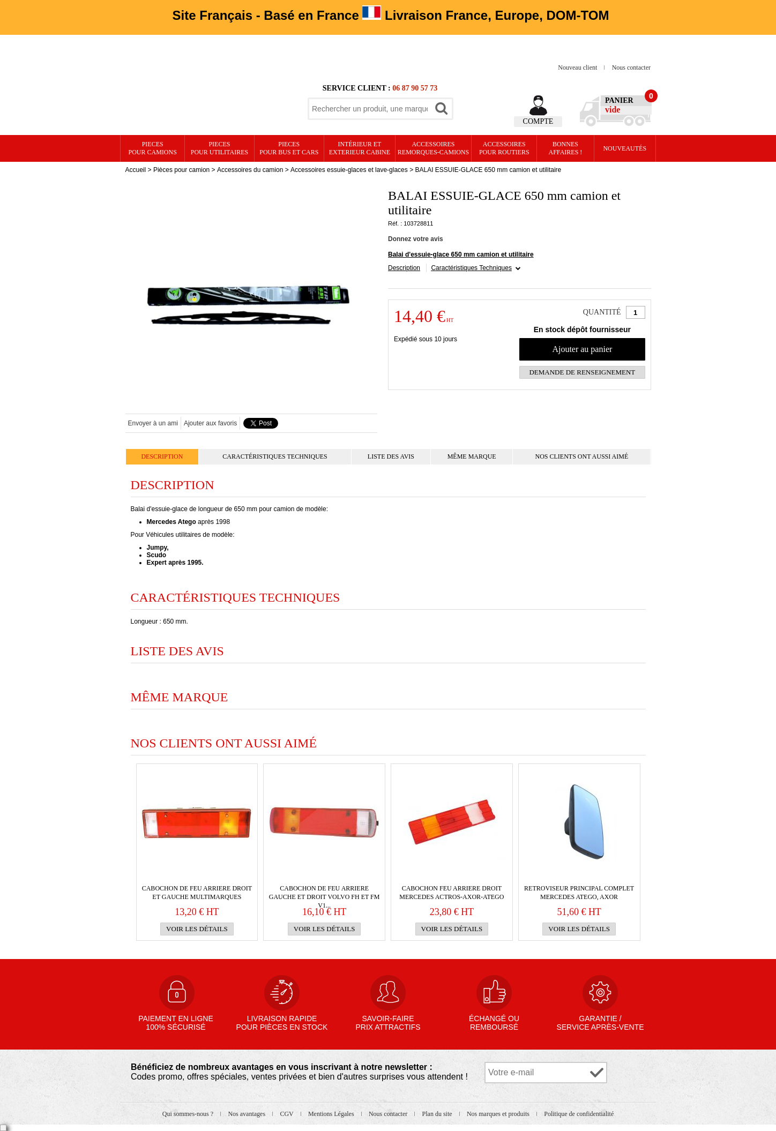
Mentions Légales (332, 1114)
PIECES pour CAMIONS (153, 148)
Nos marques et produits (499, 1114)
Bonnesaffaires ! (566, 148)
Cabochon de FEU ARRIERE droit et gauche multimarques (197, 893)
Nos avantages (247, 1114)
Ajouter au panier (582, 349)
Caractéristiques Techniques (471, 268)
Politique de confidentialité (579, 1114)
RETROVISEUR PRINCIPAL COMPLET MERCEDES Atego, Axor (579, 893)
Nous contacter (631, 67)
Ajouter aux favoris (210, 423)
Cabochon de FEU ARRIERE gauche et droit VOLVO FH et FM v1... (324, 893)
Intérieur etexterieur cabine (359, 148)
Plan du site (438, 1114)
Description (404, 268)
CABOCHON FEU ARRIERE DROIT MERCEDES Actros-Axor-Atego (451, 893)
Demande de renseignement (582, 372)
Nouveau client (578, 67)
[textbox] (369, 108)
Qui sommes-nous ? (188, 1114)
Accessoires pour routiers (504, 148)
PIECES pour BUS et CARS (288, 148)
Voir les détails (197, 929)
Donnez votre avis (415, 239)
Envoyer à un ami (153, 423)
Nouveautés (624, 148)
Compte (538, 121)
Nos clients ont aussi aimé (581, 456)
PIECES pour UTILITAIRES (219, 148)
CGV (287, 1114)
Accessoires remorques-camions (433, 148)
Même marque (471, 456)
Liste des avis (391, 456)
